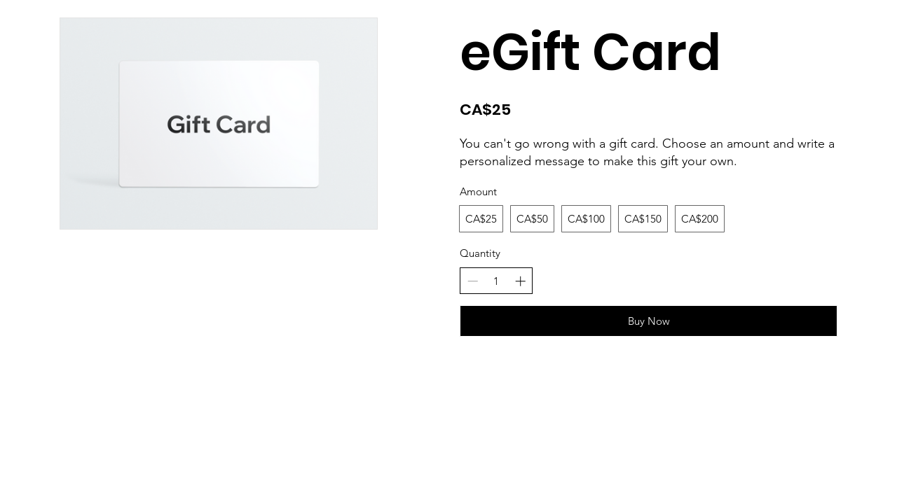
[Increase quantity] (520, 281)
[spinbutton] (496, 281)
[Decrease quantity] (473, 281)
